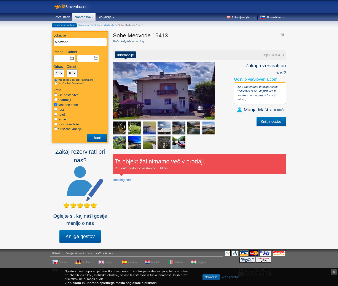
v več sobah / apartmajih (69, 83)
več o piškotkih (230, 277)
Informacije (125, 55)
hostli (59, 109)
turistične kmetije (68, 129)
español (132, 262)
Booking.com (122, 180)
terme (60, 119)
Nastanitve (83, 17)
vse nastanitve (66, 95)
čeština (63, 262)
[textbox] (80, 42)
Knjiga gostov (80, 236)
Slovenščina (273, 17)
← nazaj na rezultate (64, 25)
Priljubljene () (241, 17)
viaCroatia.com (104, 253)
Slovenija (105, 17)
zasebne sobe (66, 105)
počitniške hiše (66, 124)
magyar (202, 262)
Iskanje (97, 138)
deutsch (86, 262)
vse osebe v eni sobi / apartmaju (73, 79)
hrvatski (155, 262)
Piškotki (56, 253)
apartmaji (62, 100)
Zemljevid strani (74, 253)
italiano (178, 262)
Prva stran (62, 17)
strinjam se (211, 277)
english (109, 262)
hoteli (59, 114)
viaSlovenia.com (75, 6)
